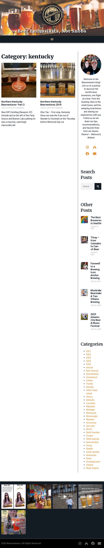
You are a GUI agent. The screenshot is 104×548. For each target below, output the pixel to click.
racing (89, 445)
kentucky (90, 400)
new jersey (91, 422)
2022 (88, 354)
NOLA (89, 429)
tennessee (91, 455)
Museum (90, 419)
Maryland (90, 406)
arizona (89, 367)
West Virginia (92, 468)
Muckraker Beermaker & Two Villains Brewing (97, 296)
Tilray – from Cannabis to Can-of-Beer (96, 243)
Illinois (89, 396)
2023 (88, 357)
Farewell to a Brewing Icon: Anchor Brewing (95, 270)
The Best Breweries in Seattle (96, 220)
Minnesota (91, 413)
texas (88, 458)
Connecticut (91, 377)
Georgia (89, 387)
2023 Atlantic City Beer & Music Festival (96, 320)
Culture (89, 380)
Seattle (89, 448)
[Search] (98, 186)
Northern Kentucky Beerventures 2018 (50, 103)
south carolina (92, 452)
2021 (88, 351)
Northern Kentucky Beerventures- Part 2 (13, 103)
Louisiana (90, 403)
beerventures (92, 374)
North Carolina (92, 432)
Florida (89, 383)
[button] (52, 39)
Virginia (89, 465)
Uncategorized (93, 461)
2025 (88, 364)
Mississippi (92, 416)
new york (90, 426)
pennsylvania (92, 442)
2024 (88, 361)
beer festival (92, 370)
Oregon (89, 435)
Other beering (92, 439)
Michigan (90, 409)
